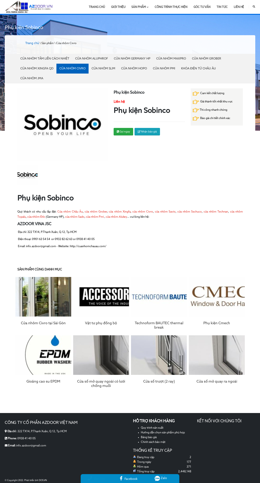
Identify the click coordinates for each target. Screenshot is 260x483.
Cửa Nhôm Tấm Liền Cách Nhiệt (44, 58)
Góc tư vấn (202, 7)
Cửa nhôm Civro (72, 68)
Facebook (128, 478)
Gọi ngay (123, 131)
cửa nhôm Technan (216, 211)
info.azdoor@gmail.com (31, 445)
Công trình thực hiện (171, 7)
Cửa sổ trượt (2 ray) (159, 381)
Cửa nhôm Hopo (134, 68)
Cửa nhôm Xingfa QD (36, 68)
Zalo (161, 478)
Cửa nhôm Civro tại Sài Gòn (43, 323)
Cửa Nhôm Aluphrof (91, 58)
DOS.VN (43, 480)
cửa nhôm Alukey (116, 217)
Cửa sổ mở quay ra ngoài (216, 381)
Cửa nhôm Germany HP (132, 58)
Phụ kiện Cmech (216, 323)
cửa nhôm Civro (142, 211)
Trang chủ (97, 7)
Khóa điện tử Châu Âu (198, 68)
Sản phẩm (140, 7)
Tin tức (222, 7)
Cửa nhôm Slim (103, 68)
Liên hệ (239, 7)
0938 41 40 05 (26, 438)
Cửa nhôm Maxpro (171, 58)
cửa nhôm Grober (96, 211)
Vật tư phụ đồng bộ (101, 323)
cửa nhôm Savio (165, 211)
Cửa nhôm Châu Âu (70, 211)
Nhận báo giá (147, 131)
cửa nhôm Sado (74, 217)
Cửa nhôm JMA (31, 78)
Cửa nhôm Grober (206, 58)
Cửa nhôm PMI (164, 68)
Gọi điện (96, 478)
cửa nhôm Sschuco (189, 211)
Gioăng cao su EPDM (43, 381)
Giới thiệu (118, 7)
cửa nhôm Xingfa (119, 211)
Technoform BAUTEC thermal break (159, 325)
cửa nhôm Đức (36, 217)
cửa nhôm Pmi (95, 217)
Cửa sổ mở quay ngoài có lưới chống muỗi (101, 384)
